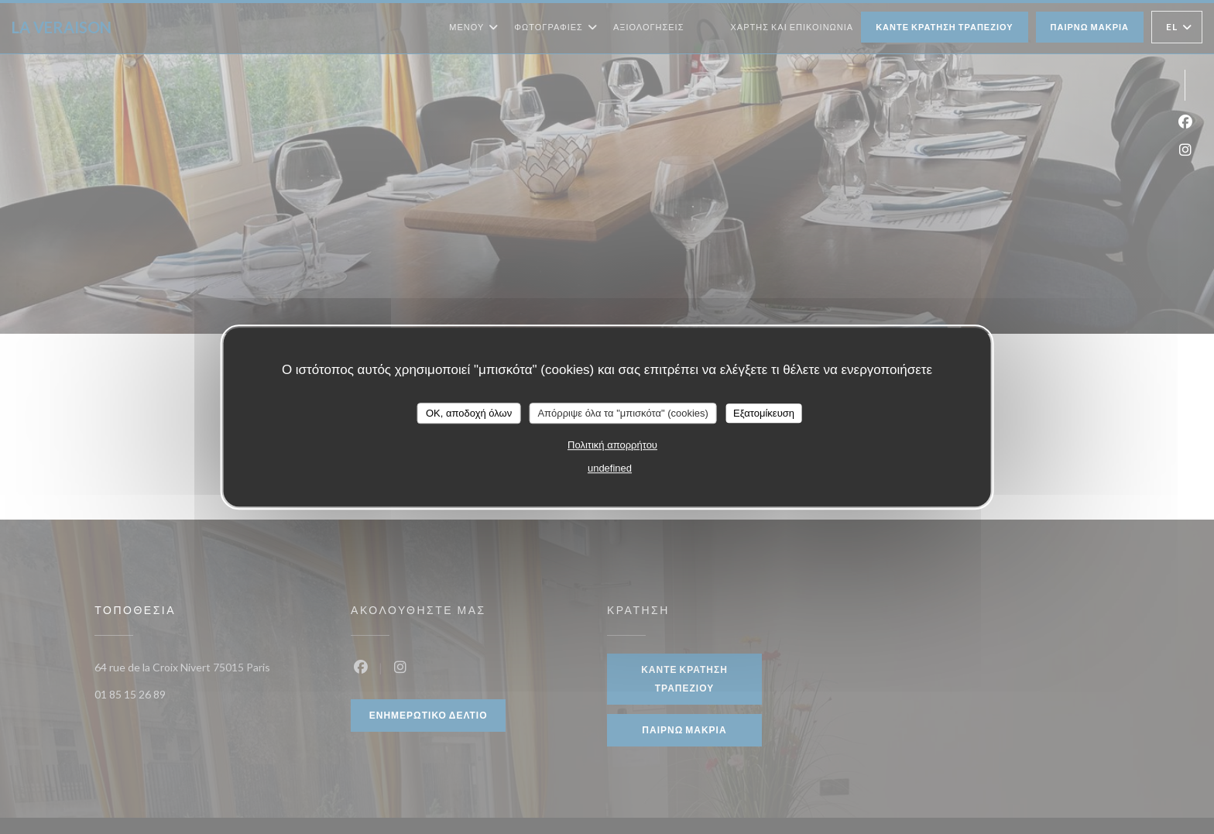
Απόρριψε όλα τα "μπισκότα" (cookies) (622, 413)
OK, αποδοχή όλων (469, 413)
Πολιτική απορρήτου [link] (612, 445)
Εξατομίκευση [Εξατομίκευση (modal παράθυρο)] (763, 413)
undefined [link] (610, 468)
